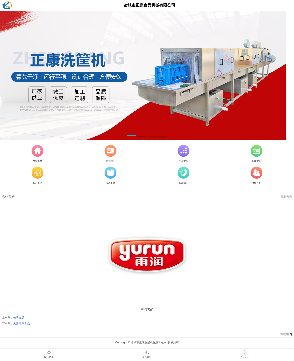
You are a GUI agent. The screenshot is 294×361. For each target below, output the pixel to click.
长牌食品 (18, 317)
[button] (131, 136)
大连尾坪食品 (21, 323)
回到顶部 (284, 334)
